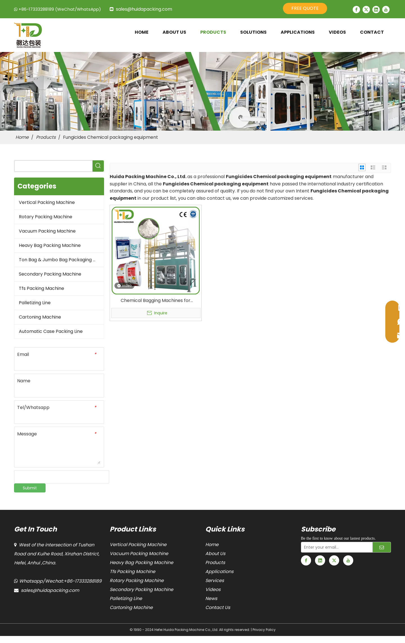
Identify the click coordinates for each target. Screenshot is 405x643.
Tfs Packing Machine (41, 288)
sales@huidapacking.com (144, 9)
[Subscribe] (381, 547)
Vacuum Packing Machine (47, 231)
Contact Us (217, 607)
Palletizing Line (35, 302)
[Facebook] (356, 9)
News (211, 598)
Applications (219, 571)
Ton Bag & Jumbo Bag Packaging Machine (61, 259)
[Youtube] (386, 9)
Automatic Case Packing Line (51, 331)
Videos (212, 589)
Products (215, 562)
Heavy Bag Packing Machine (50, 245)
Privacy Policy (264, 629)
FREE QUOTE (305, 8)
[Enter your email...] (335, 547)
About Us (215, 553)
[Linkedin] (376, 9)
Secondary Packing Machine (50, 274)
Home (212, 544)
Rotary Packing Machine (45, 216)
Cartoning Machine (40, 317)
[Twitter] (366, 9)
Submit (30, 488)
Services (214, 580)
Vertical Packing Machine (47, 202)
